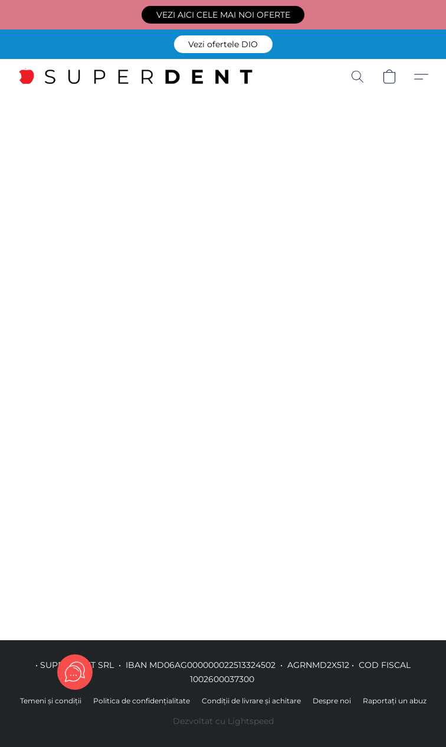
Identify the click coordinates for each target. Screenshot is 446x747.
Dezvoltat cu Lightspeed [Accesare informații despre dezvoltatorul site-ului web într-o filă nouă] (223, 721)
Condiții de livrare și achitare (251, 700)
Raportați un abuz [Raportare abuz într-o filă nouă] (395, 700)
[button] (223, 15)
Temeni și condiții (50, 700)
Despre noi (332, 700)
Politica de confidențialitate (141, 700)
